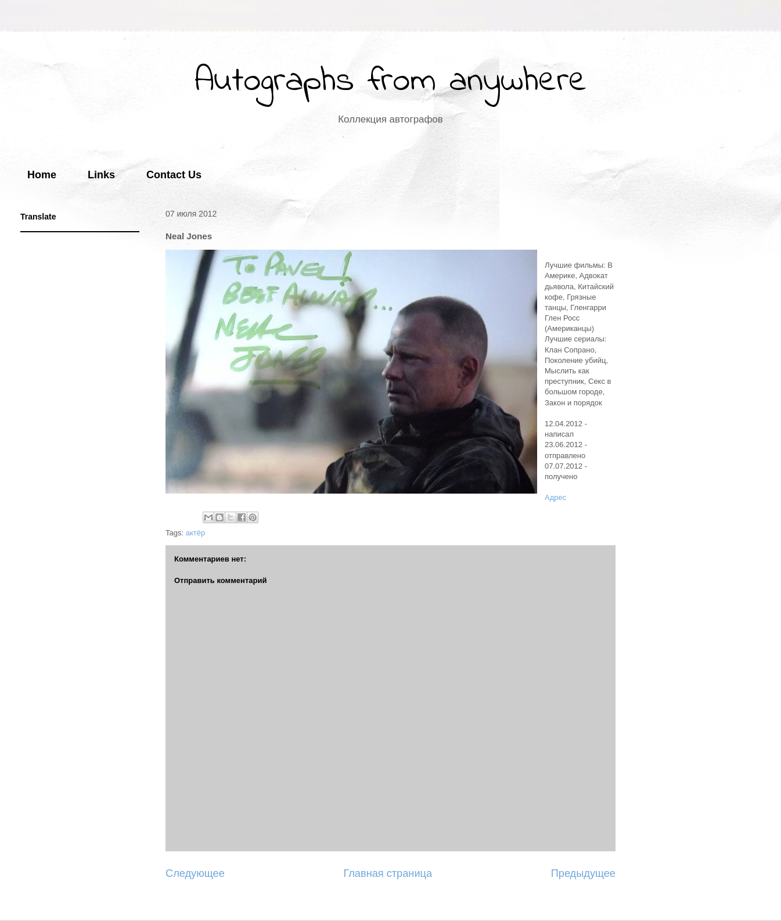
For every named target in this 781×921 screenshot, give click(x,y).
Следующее (195, 873)
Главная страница (387, 873)
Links (101, 175)
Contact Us (173, 175)
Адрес (555, 497)
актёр (195, 532)
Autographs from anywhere (391, 81)
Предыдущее (583, 873)
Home (41, 175)
